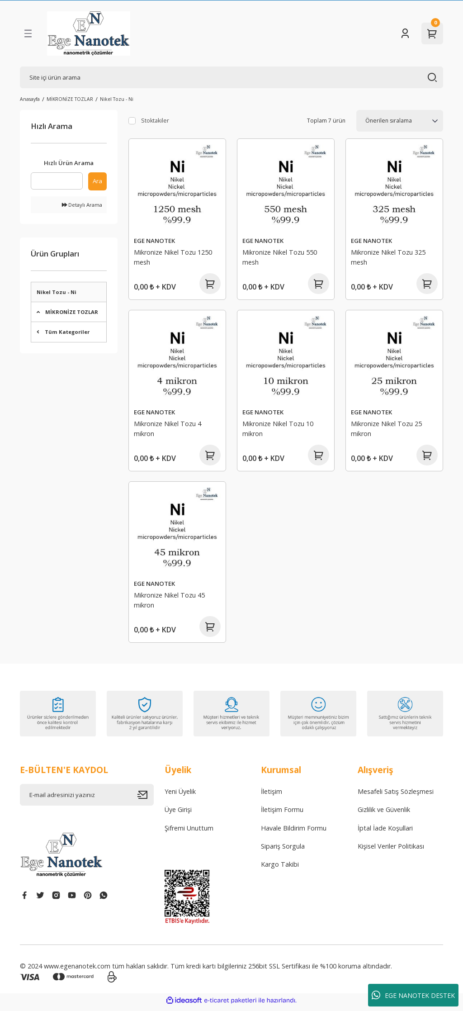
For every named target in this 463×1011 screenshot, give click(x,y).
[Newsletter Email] (87, 799)
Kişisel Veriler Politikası (391, 850)
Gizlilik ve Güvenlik (384, 813)
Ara (97, 181)
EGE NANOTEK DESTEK (413, 995)
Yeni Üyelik (180, 795)
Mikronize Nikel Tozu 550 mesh (280, 256)
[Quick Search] (57, 181)
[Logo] (88, 33)
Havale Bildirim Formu (293, 832)
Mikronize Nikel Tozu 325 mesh (388, 256)
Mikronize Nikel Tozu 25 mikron (386, 429)
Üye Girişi (178, 813)
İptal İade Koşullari (385, 832)
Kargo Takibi (280, 868)
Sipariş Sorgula (283, 850)
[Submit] (145, 799)
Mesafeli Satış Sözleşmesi (396, 795)
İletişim (271, 795)
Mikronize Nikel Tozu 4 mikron (168, 429)
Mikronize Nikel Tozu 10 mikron (278, 429)
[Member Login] (405, 33)
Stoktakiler (155, 120)
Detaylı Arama (82, 204)
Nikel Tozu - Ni (116, 99)
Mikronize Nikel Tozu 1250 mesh (173, 256)
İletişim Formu (282, 813)
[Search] (231, 77)
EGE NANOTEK (154, 240)
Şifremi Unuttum (189, 832)
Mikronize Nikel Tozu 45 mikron (169, 602)
